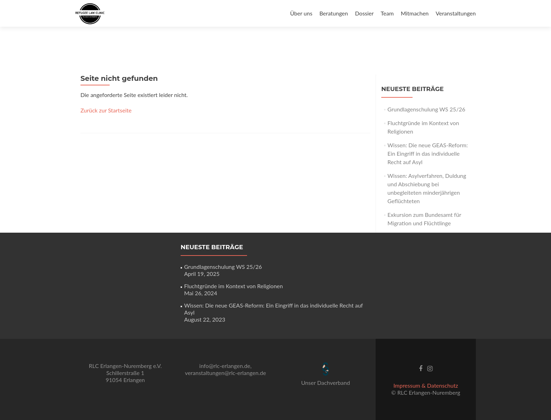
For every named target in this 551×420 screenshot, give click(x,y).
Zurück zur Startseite (105, 110)
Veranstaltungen (456, 13)
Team (387, 13)
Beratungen (333, 13)
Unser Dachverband (325, 382)
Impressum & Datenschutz (425, 385)
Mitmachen (414, 13)
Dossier (364, 13)
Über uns (301, 13)
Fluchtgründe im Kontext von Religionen (233, 286)
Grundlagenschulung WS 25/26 (426, 109)
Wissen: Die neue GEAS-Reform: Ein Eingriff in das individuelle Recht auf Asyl (428, 153)
